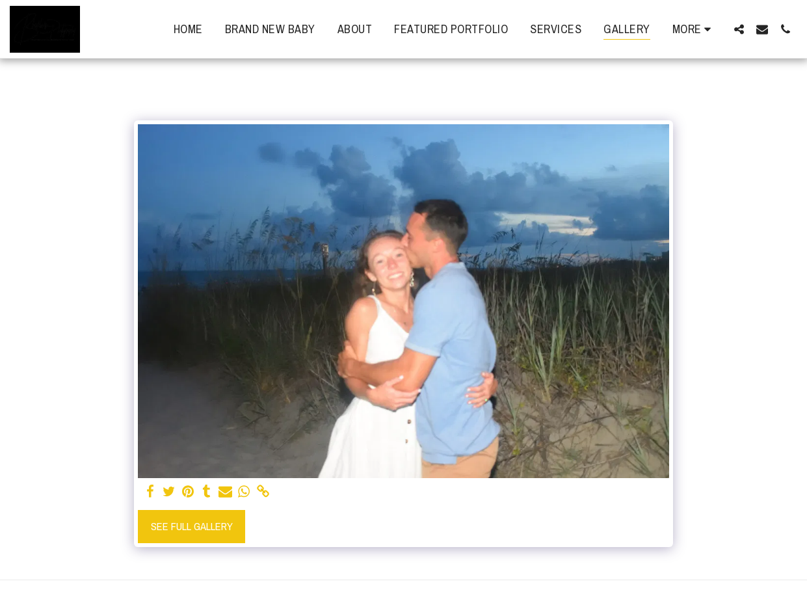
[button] (739, 29)
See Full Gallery (192, 526)
